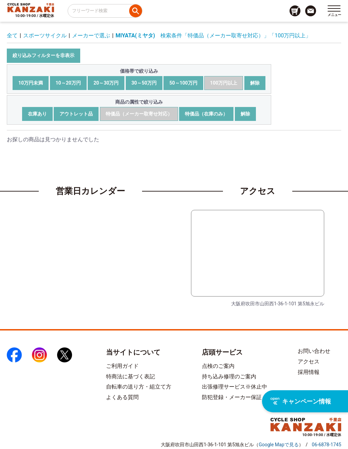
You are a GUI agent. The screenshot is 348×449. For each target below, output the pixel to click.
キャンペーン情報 (301, 401)
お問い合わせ (314, 351)
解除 (255, 83)
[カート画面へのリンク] (295, 10)
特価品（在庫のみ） (206, 113)
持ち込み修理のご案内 (229, 376)
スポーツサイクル (45, 35)
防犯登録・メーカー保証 (232, 397)
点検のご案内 (218, 366)
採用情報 (308, 372)
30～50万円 (144, 83)
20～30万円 (106, 83)
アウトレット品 (76, 113)
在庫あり (37, 113)
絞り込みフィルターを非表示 (43, 55)
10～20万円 (68, 83)
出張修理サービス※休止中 (234, 386)
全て (12, 35)
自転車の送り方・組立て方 (138, 386)
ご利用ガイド (122, 366)
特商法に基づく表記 (130, 376)
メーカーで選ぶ (91, 35)
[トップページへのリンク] (30, 7)
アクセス (308, 361)
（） (278, 444)
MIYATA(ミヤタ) (135, 35)
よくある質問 (122, 397)
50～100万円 (183, 83)
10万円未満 (30, 83)
